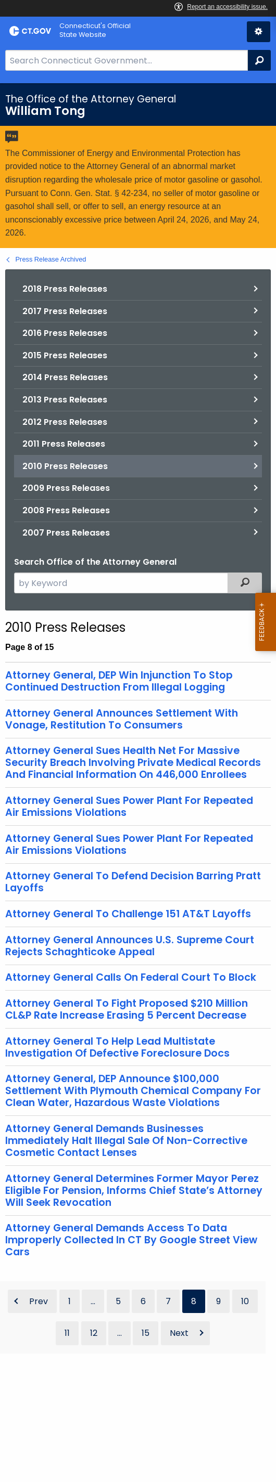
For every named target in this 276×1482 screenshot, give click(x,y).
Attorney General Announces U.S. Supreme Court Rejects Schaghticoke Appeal (129, 946)
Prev (38, 1301)
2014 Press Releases (65, 377)
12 (93, 1333)
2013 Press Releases (64, 400)
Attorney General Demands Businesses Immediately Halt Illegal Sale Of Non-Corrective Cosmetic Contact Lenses (126, 1141)
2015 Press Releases (64, 355)
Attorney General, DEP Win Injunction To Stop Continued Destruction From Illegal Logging (119, 681)
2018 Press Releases (64, 289)
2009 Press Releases (66, 488)
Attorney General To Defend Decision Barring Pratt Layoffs (133, 882)
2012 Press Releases (64, 422)
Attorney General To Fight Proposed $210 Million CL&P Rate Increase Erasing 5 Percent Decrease (126, 1009)
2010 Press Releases (65, 466)
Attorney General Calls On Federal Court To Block (130, 977)
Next (179, 1333)
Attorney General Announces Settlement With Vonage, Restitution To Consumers (121, 719)
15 (145, 1333)
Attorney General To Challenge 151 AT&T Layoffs (128, 914)
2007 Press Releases (66, 533)
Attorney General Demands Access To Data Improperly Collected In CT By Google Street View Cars (131, 1240)
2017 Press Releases (64, 311)
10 (245, 1301)
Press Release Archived (51, 259)
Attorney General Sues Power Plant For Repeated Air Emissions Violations (129, 807)
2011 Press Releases (63, 444)
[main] (138, 782)
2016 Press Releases (64, 333)
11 (67, 1333)
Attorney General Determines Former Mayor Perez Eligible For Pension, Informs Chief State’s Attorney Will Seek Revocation (133, 1191)
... (93, 1301)
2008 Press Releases (66, 510)
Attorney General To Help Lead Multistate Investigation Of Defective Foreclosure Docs (117, 1047)
